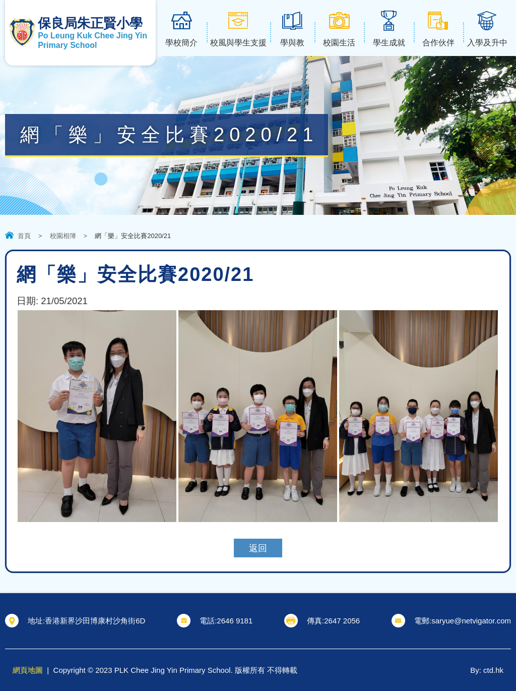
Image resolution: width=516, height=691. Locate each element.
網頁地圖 (28, 670)
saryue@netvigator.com (471, 620)
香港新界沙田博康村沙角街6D (95, 620)
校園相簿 (63, 236)
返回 (258, 548)
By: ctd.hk (486, 670)
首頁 (24, 236)
